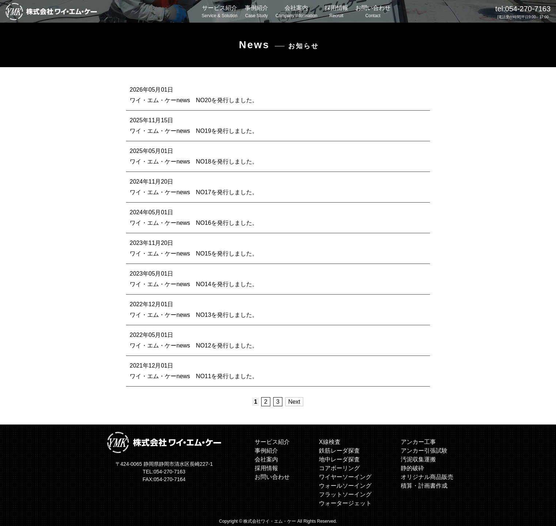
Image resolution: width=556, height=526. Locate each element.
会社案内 (296, 12)
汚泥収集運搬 (418, 459)
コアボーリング (339, 468)
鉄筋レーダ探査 (339, 450)
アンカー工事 (418, 441)
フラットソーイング (345, 494)
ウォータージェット (345, 503)
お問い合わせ (373, 12)
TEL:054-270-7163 (164, 472)
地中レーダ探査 (339, 459)
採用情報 (336, 12)
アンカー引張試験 (424, 450)
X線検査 (329, 441)
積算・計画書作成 (424, 485)
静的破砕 (412, 468)
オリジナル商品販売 (427, 476)
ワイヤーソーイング (345, 476)
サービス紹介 (219, 12)
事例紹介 (256, 12)
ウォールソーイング (345, 485)
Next (294, 401)
